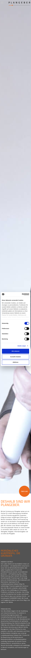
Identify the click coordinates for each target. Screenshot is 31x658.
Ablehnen (15, 362)
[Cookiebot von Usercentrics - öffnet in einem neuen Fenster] (22, 294)
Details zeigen (22, 346)
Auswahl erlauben (15, 356)
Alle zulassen (15, 351)
